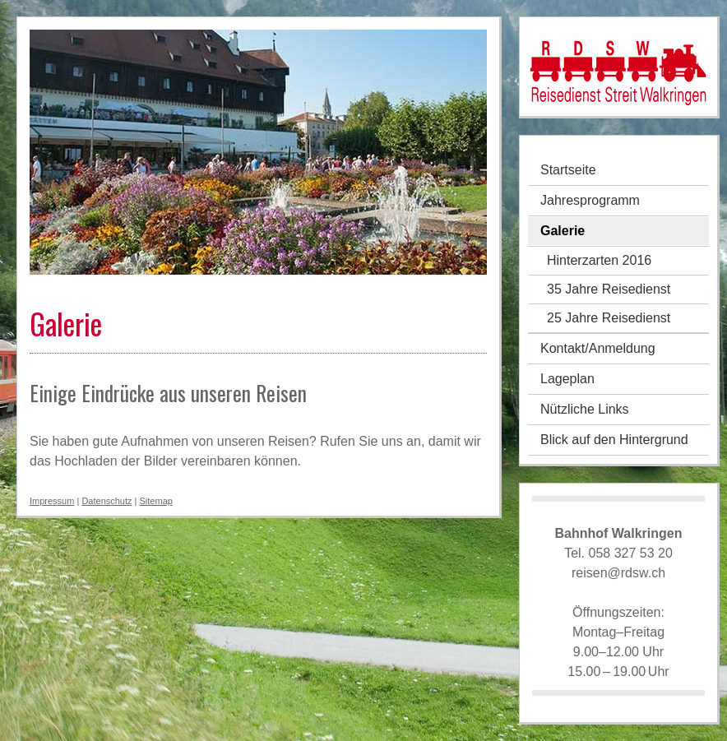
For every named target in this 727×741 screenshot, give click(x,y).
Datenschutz (106, 501)
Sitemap (156, 501)
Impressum (52, 501)
